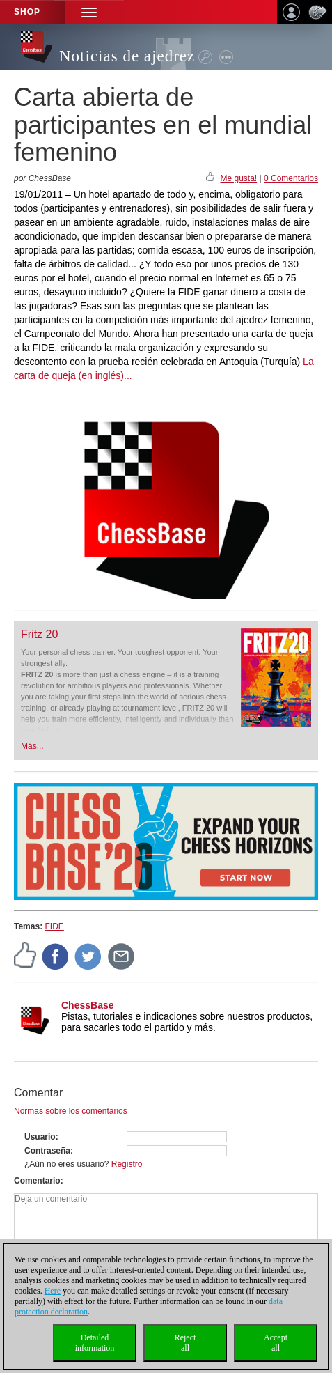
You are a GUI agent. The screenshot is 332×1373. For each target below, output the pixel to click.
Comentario (37, 1181)
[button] (89, 12)
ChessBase (87, 1005)
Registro (127, 1164)
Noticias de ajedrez (127, 56)
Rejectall (185, 1343)
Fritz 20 (39, 634)
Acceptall (275, 1343)
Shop (27, 12)
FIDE (54, 926)
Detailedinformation (95, 1343)
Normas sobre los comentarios (70, 1111)
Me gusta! (238, 178)
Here (53, 1291)
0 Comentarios (291, 178)
